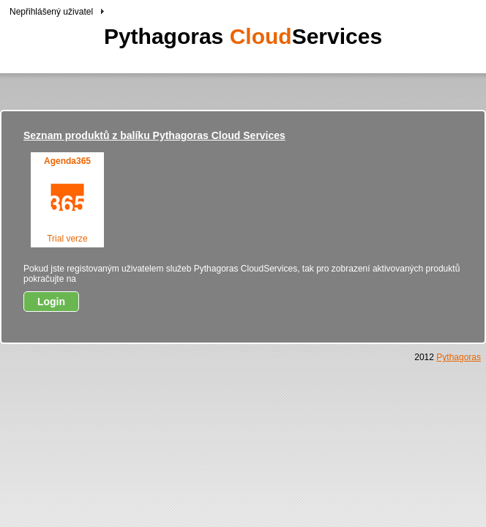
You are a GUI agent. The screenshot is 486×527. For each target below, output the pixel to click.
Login (51, 301)
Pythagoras (458, 357)
